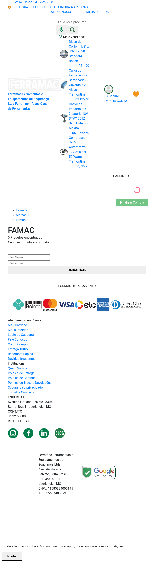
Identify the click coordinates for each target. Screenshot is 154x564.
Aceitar (12, 556)
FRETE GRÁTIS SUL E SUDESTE (48, 7)
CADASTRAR (77, 270)
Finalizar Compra (132, 202)
